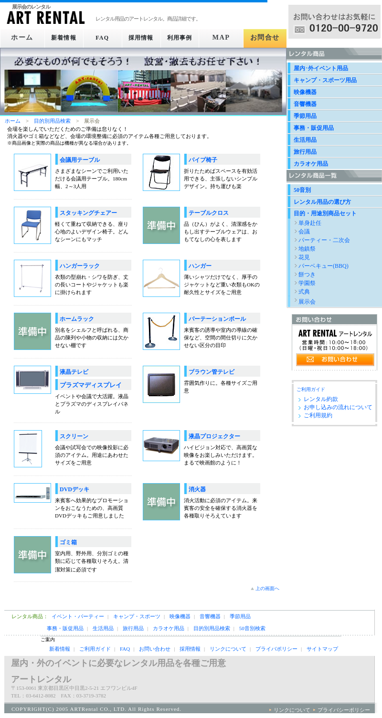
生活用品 (305, 140)
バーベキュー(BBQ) (323, 266)
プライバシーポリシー (344, 710)
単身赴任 (309, 223)
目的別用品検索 (52, 121)
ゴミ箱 (68, 542)
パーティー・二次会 (324, 240)
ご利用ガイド (311, 389)
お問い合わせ (154, 649)
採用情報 (143, 37)
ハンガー (200, 266)
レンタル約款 (321, 399)
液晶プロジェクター (214, 436)
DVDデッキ (74, 489)
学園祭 (307, 283)
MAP (225, 37)
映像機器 (305, 92)
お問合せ (266, 37)
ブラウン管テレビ (211, 372)
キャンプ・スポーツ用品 (325, 80)
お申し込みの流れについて (338, 407)
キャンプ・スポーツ (136, 616)
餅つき (307, 274)
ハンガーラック (80, 266)
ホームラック (77, 319)
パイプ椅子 (203, 160)
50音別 (302, 190)
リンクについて (228, 649)
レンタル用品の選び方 (322, 202)
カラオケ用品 (311, 163)
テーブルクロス (209, 213)
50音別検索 (252, 628)
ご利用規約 (318, 415)
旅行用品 (305, 151)
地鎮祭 (307, 248)
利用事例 (184, 37)
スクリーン (74, 436)
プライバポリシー (276, 649)
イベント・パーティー (78, 616)
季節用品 (305, 116)
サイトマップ (322, 649)
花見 (304, 257)
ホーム (20, 37)
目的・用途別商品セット (325, 213)
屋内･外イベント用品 (321, 68)
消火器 (197, 489)
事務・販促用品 (314, 128)
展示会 (307, 301)
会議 (304, 231)
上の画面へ (267, 588)
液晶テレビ (74, 372)
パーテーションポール (217, 319)
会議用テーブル (80, 160)
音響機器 (305, 104)
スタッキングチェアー (88, 213)
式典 (304, 291)
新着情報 (61, 37)
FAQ (102, 37)
